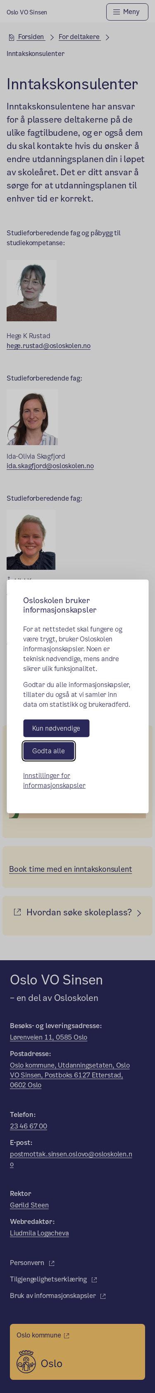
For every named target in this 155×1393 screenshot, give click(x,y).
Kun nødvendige (56, 728)
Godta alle (48, 751)
